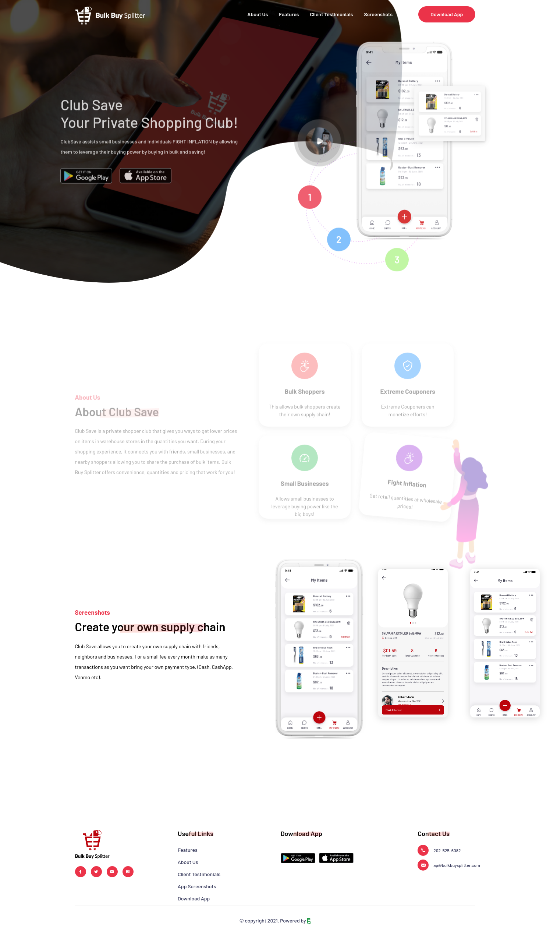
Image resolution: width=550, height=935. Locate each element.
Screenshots (378, 14)
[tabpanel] (453, 145)
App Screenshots (197, 886)
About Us (257, 14)
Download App (446, 14)
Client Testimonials (331, 14)
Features (289, 14)
